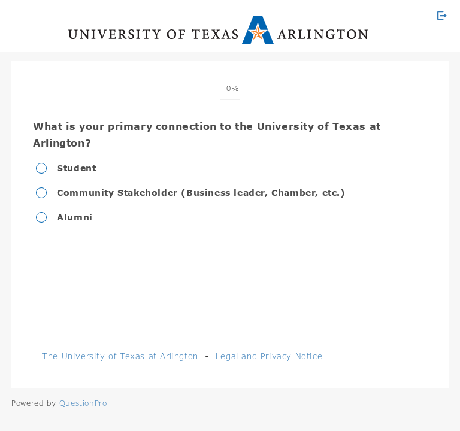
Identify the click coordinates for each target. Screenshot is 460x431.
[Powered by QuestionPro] (83, 403)
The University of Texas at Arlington (120, 356)
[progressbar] (229, 88)
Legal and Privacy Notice (269, 356)
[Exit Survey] (442, 15)
